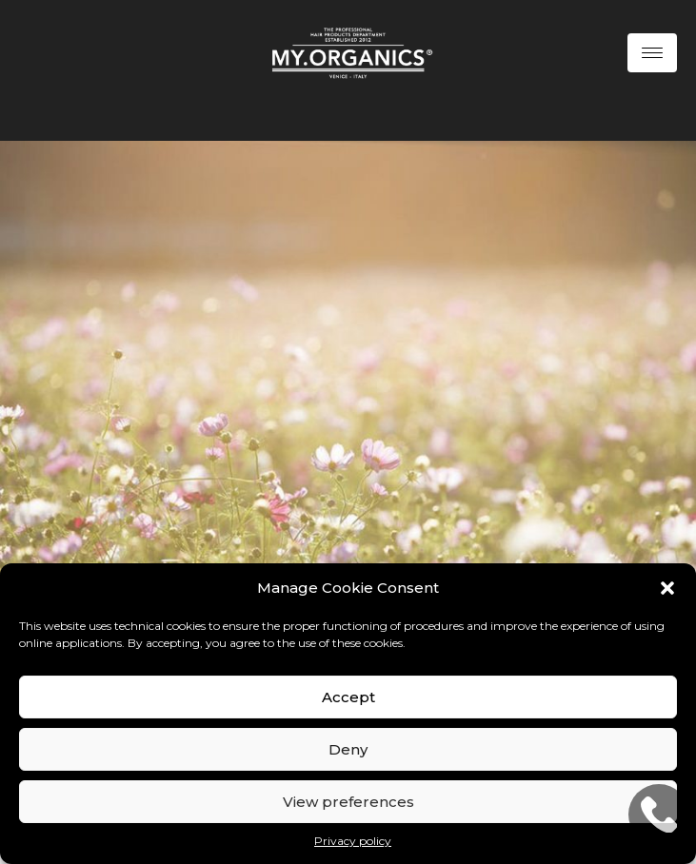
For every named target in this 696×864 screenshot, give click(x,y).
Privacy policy (352, 841)
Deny (348, 749)
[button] (667, 588)
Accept (348, 697)
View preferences (348, 802)
